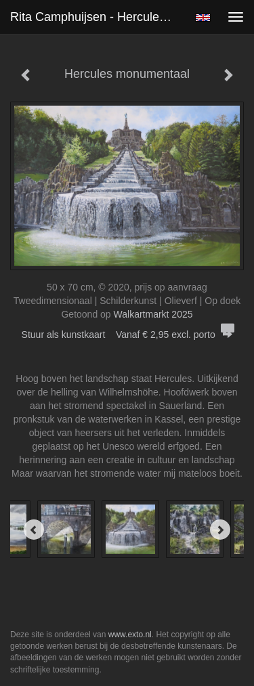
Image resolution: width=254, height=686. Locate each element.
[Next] (220, 529)
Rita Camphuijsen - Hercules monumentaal (97, 17)
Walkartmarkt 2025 (153, 314)
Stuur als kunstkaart (127, 334)
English (203, 18)
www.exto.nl (130, 634)
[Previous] (34, 529)
